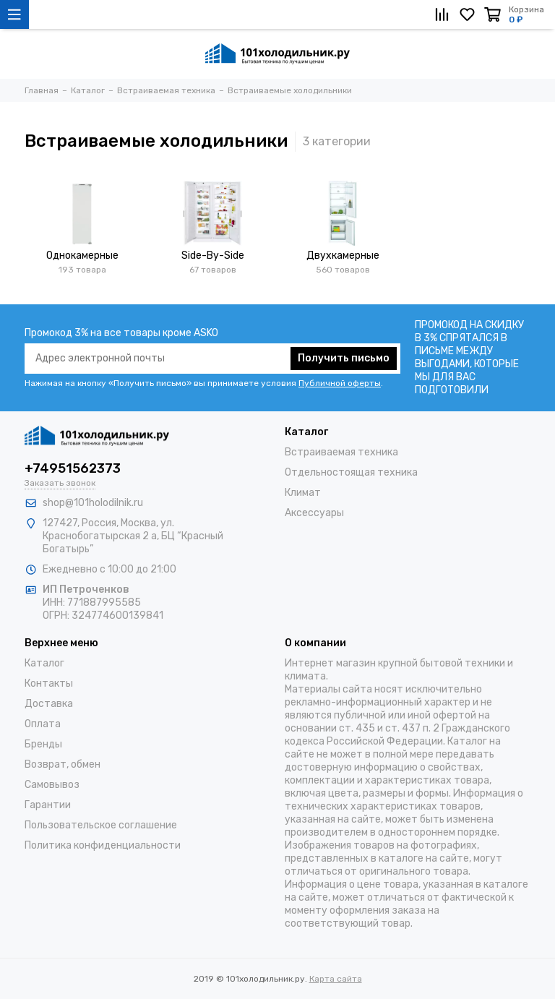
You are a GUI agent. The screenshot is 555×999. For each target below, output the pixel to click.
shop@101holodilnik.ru (93, 503)
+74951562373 (73, 468)
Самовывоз (52, 785)
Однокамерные (82, 255)
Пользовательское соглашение (101, 825)
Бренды (43, 744)
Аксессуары (314, 513)
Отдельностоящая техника (351, 472)
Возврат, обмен (62, 764)
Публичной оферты (339, 383)
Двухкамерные (342, 255)
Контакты (49, 683)
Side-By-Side (212, 255)
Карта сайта (335, 979)
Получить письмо (344, 358)
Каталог (44, 663)
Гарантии (48, 805)
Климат (303, 492)
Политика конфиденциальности (103, 845)
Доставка (49, 704)
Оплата (43, 724)
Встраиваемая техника (341, 452)
